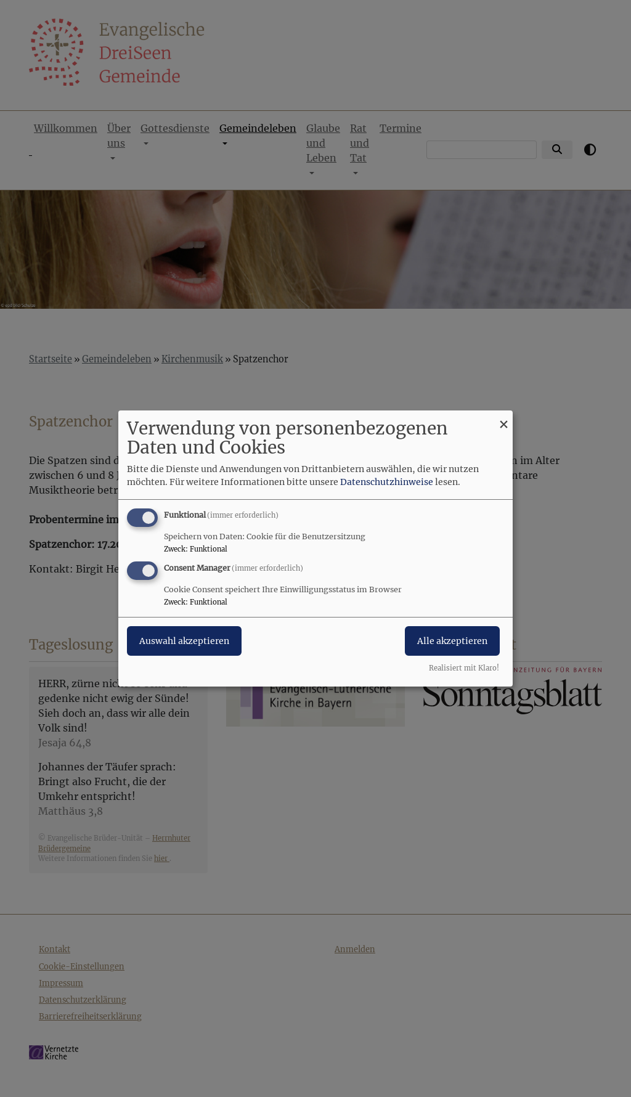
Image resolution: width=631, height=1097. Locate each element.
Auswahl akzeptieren (184, 640)
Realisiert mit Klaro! (464, 668)
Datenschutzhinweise (386, 481)
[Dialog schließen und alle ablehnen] (503, 418)
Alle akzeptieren (452, 640)
